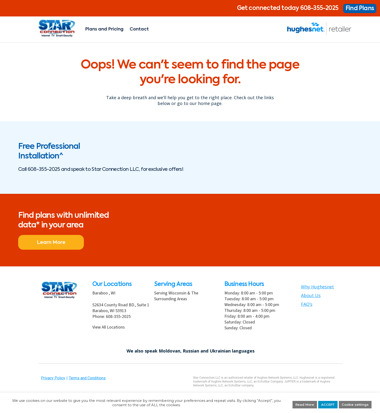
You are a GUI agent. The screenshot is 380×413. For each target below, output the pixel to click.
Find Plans (360, 8)
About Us (311, 295)
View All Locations (108, 327)
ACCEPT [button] (328, 404)
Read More (304, 404)
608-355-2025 (319, 8)
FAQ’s (306, 304)
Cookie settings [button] (355, 404)
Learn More (41, 242)
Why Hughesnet (317, 287)
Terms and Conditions (87, 378)
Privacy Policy (53, 378)
